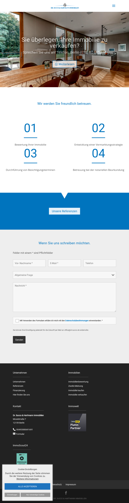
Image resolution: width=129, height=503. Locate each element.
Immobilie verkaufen (77, 395)
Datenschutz (56, 484)
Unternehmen (19, 382)
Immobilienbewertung (78, 382)
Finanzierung (19, 390)
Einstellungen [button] (12, 495)
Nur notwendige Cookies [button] (35, 495)
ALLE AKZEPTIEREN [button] (27, 486)
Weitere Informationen (27, 479)
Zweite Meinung (75, 386)
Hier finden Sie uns (21, 395)
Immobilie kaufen (76, 390)
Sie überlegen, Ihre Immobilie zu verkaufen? (65, 47)
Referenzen (18, 386)
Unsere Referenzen (64, 211)
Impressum (71, 484)
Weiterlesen (66, 68)
